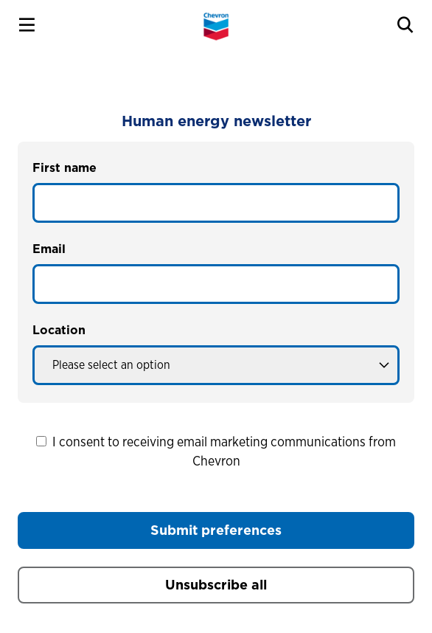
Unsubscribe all (216, 584)
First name (64, 168)
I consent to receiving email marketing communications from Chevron (216, 451)
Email (49, 249)
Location (59, 330)
